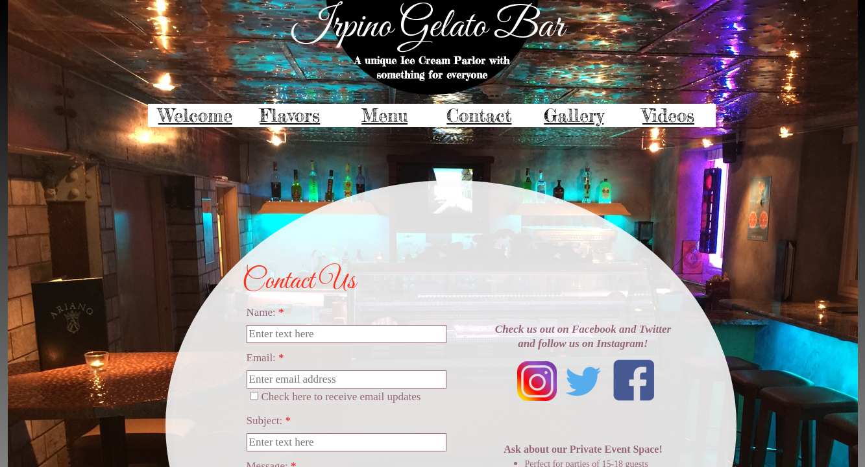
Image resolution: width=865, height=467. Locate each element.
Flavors (290, 115)
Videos (668, 115)
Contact (478, 115)
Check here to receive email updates (335, 396)
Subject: (269, 420)
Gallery (573, 115)
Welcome (195, 115)
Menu (384, 115)
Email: (265, 358)
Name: (265, 312)
